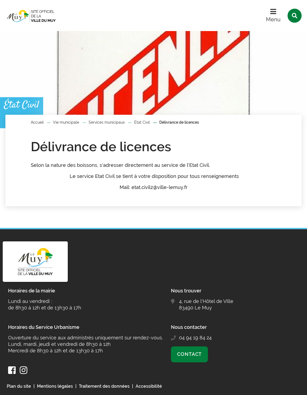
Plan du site (19, 386)
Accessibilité (149, 386)
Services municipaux (107, 122)
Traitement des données (104, 386)
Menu (273, 19)
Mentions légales (55, 386)
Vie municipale (66, 122)
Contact (189, 354)
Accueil (37, 122)
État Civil (142, 122)
